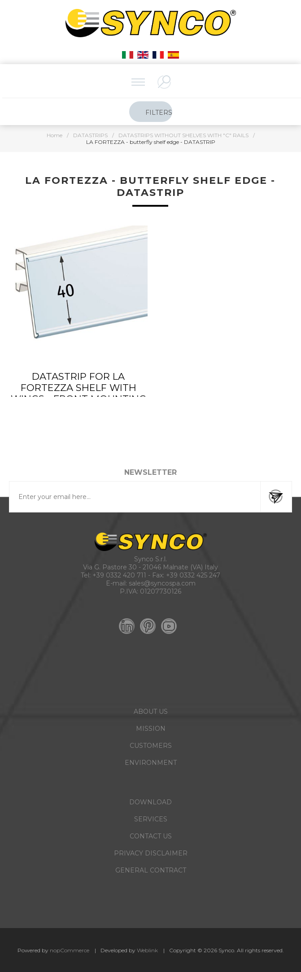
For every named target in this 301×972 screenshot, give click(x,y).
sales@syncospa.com (162, 583)
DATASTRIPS (90, 135)
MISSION (151, 729)
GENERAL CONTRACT (150, 870)
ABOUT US (151, 711)
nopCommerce (69, 950)
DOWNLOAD (150, 802)
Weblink (147, 950)
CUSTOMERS (151, 746)
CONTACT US (151, 836)
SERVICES (150, 819)
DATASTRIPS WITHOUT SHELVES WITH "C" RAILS (183, 135)
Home (54, 135)
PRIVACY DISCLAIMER (151, 853)
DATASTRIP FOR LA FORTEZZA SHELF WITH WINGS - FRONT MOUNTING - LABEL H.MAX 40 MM (78, 393)
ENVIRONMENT (151, 763)
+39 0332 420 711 (119, 575)
